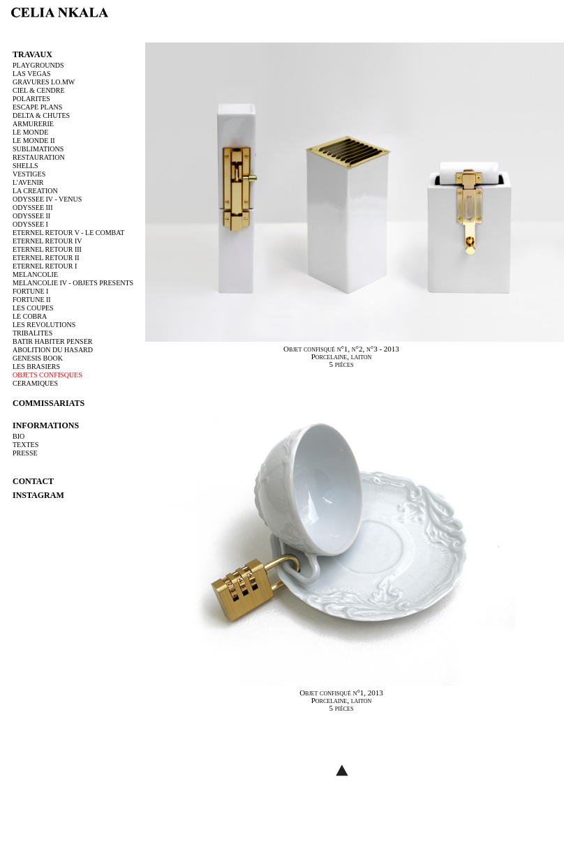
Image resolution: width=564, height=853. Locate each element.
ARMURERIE (33, 124)
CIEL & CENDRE (39, 90)
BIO (18, 436)
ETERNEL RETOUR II (46, 258)
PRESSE (25, 453)
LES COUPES (33, 308)
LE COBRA (30, 316)
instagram (38, 495)
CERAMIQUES (35, 383)
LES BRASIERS (36, 366)
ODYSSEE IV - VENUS (47, 199)
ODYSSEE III (33, 207)
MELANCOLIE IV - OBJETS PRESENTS (73, 283)
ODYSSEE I (30, 224)
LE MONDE (30, 132)
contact (33, 481)
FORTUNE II (32, 299)
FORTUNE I (30, 291)
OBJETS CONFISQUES (47, 375)
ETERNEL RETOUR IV (47, 241)
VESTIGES (29, 174)
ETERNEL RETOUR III (47, 249)
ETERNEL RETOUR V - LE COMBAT (68, 232)
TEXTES (25, 444)
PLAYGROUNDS (38, 65)
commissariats (48, 403)
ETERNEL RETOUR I (45, 266)
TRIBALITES (32, 333)
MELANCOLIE (35, 274)
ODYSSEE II (31, 216)
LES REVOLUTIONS (44, 325)
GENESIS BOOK (38, 358)
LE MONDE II (34, 140)
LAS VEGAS (32, 73)
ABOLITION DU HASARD (53, 350)
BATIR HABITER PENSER (52, 341)
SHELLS (25, 165)
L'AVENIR (28, 182)
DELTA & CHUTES (41, 115)
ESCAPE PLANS (37, 107)
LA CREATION (35, 191)
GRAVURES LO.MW (44, 82)
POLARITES (31, 99)
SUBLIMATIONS (38, 149)
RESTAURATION (39, 157)
